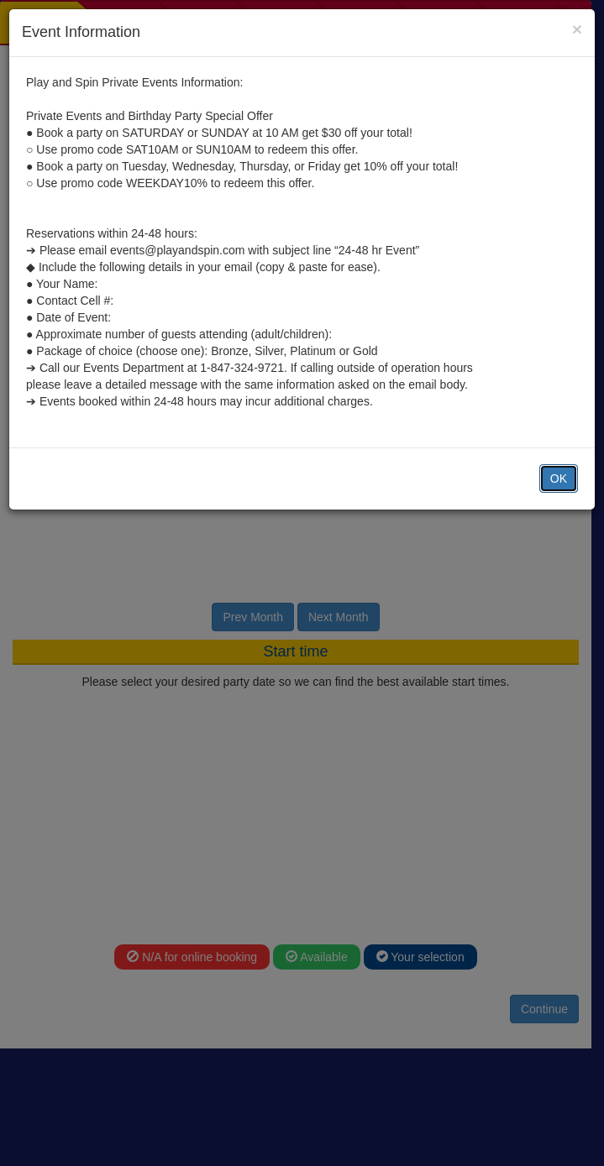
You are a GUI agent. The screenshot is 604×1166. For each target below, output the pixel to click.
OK (558, 478)
